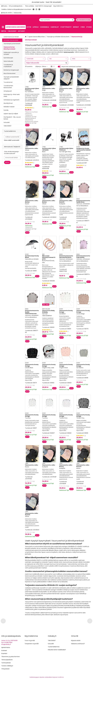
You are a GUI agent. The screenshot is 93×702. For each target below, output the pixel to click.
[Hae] (72, 19)
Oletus (44, 66)
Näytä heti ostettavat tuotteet (71, 66)
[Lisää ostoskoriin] (27, 125)
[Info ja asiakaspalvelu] (16, 6)
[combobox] (59, 19)
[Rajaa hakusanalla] (46, 63)
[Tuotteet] (3, 27)
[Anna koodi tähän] (12, 157)
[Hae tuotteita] (59, 19)
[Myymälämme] (59, 6)
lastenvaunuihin (69, 52)
